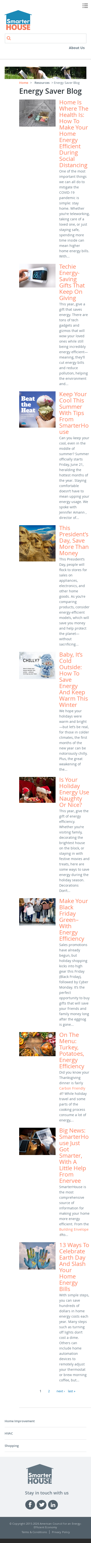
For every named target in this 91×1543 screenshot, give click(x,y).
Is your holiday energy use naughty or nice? (74, 792)
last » (71, 1391)
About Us (77, 47)
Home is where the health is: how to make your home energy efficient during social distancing (73, 133)
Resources (42, 82)
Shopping (12, 1445)
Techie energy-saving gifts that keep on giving (72, 282)
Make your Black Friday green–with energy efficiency (73, 919)
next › (61, 1391)
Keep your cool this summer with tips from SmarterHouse (74, 413)
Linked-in (53, 1505)
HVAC (9, 1433)
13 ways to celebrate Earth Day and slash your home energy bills (74, 1267)
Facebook (30, 1505)
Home (23, 82)
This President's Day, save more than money (74, 540)
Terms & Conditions (34, 1532)
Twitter (42, 1505)
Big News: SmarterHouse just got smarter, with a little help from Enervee (74, 1155)
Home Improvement (20, 1421)
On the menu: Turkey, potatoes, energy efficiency (71, 1050)
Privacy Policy (61, 1532)
